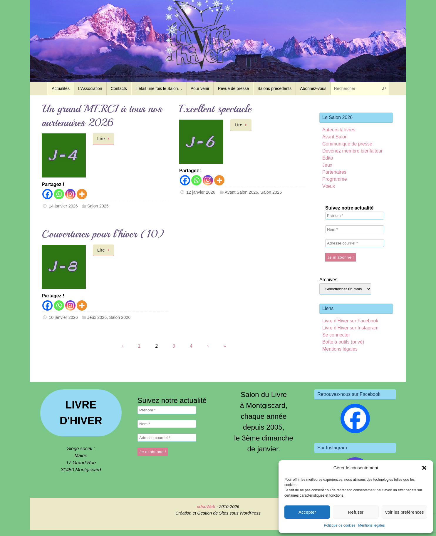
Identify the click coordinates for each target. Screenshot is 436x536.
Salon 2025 (98, 206)
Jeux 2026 (97, 317)
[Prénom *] (354, 216)
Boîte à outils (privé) (343, 341)
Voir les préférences (404, 512)
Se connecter (336, 334)
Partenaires (334, 172)
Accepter (307, 512)
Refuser (356, 512)
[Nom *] (354, 229)
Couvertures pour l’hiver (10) (103, 234)
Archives (328, 279)
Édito (327, 157)
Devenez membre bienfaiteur (352, 150)
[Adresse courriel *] (354, 243)
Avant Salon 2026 (241, 192)
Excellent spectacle (215, 108)
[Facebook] (47, 194)
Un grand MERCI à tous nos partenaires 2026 (102, 115)
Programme (334, 179)
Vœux (328, 186)
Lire (104, 138)
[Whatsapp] (59, 194)
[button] (424, 468)
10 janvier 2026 (63, 317)
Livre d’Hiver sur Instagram (350, 327)
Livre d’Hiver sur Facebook (350, 320)
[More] (82, 194)
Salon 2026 (271, 192)
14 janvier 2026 (63, 206)
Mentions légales (371, 525)
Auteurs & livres (338, 129)
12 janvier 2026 (200, 192)
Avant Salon (335, 136)
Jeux (327, 165)
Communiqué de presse (347, 143)
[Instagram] (70, 194)
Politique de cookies (339, 525)
